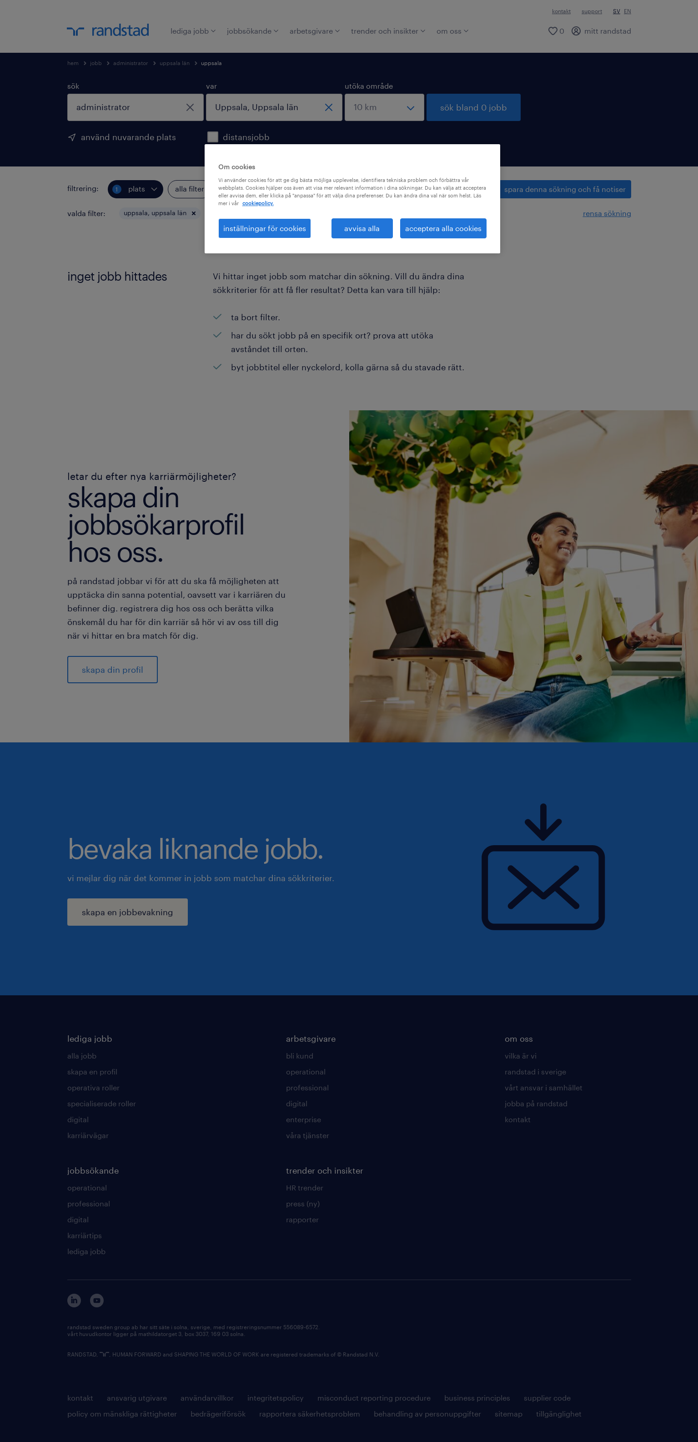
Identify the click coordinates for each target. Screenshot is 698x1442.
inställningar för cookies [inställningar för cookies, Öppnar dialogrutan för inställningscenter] (264, 228)
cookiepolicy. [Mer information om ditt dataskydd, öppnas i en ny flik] (258, 203)
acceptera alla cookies (443, 228)
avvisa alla (362, 228)
